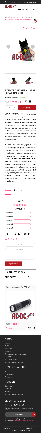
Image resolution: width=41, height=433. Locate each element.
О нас (7, 346)
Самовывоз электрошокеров (15, 354)
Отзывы (8, 190)
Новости (8, 392)
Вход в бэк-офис (11, 360)
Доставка (18, 190)
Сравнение (9, 377)
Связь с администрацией (14, 362)
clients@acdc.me (30, 2)
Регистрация (9, 374)
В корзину (27, 107)
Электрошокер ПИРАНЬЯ (18, 287)
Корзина (8, 351)
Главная (7, 343)
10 (16, 239)
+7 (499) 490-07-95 (18, 2)
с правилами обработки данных (23, 420)
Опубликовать (13, 264)
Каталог (8, 357)
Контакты (8, 389)
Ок (34, 414)
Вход (6, 371)
